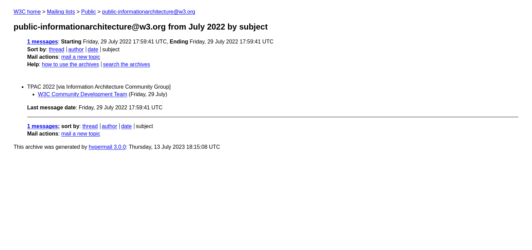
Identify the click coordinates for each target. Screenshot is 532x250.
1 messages (42, 41)
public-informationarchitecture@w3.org (148, 12)
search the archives (126, 64)
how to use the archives (70, 64)
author (75, 49)
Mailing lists (61, 12)
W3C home (27, 12)
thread (56, 49)
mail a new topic (80, 57)
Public (88, 12)
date (93, 49)
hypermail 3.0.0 (107, 147)
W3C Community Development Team (82, 94)
